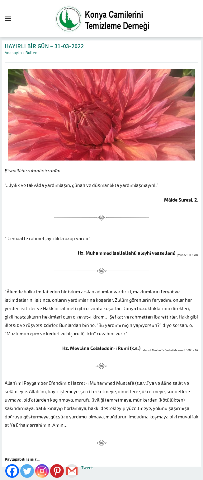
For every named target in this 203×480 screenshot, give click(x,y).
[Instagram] (42, 471)
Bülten (31, 53)
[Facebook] (12, 471)
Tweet (87, 467)
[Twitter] (27, 471)
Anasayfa (13, 53)
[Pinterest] (57, 471)
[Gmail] (72, 471)
